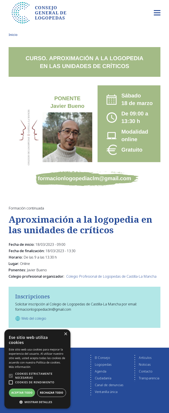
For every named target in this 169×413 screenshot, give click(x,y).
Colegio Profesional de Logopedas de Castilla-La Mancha (111, 276)
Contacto (145, 371)
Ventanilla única (106, 392)
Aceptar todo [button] (21, 393)
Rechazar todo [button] (51, 393)
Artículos (145, 358)
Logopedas (103, 364)
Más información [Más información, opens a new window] (19, 367)
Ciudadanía (103, 378)
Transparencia (149, 378)
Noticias (145, 364)
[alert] (37, 369)
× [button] (65, 334)
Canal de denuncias (109, 385)
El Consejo (102, 358)
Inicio (13, 34)
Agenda (100, 371)
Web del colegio (33, 318)
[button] (10, 375)
